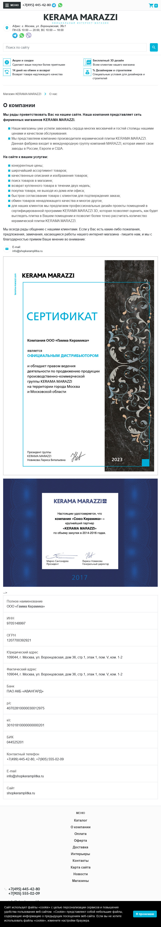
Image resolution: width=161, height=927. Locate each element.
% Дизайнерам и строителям (112, 70)
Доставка (80, 847)
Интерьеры (80, 854)
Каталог (80, 820)
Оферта (80, 841)
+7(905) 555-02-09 (24, 893)
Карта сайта (81, 867)
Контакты (81, 861)
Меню (14, 5)
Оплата (80, 834)
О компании (81, 827)
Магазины (80, 881)
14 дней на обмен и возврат (31, 70)
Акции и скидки (23, 60)
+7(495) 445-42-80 (36, 5)
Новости (80, 874)
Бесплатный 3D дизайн (108, 60)
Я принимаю (145, 914)
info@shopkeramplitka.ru (27, 251)
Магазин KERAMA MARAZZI (22, 94)
